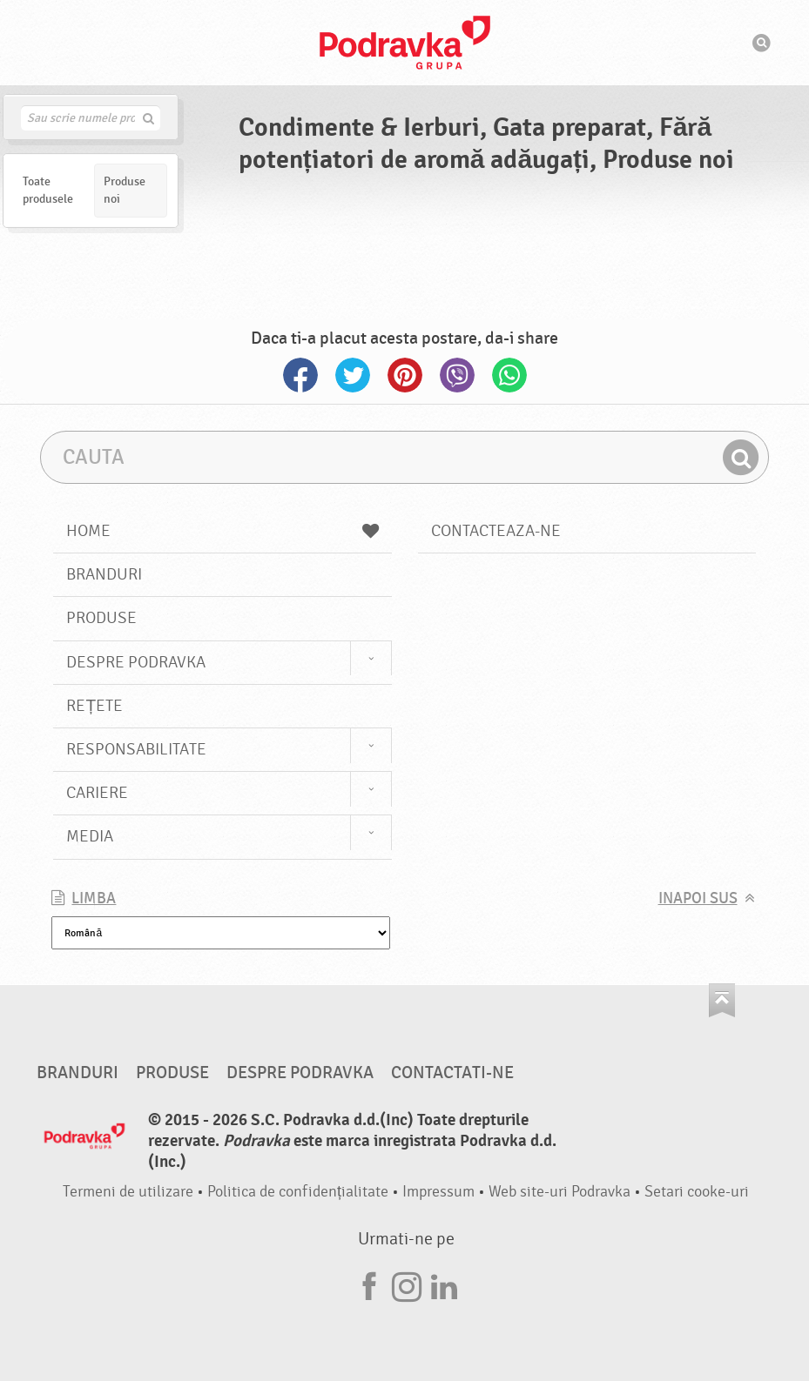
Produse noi (124, 190)
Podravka (405, 43)
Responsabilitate (136, 749)
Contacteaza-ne (496, 530)
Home (222, 530)
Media (89, 836)
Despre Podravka (136, 662)
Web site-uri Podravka (559, 1192)
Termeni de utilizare (128, 1192)
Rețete (94, 705)
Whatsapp (509, 375)
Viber (457, 375)
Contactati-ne (452, 1073)
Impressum (438, 1192)
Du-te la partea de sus (722, 1000)
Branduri (104, 574)
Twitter (352, 375)
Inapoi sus (698, 898)
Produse (101, 617)
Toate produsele (48, 190)
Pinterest (405, 375)
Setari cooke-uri (696, 1192)
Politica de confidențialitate (297, 1192)
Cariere (97, 792)
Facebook (300, 375)
